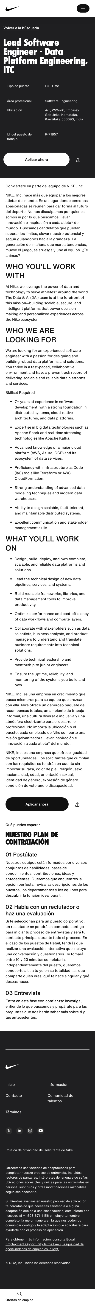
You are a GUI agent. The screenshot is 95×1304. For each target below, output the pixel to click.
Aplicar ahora (36, 159)
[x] (9, 1130)
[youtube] (40, 1130)
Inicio (10, 1084)
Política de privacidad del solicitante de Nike (39, 1150)
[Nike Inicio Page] (23, 8)
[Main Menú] (83, 8)
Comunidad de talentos (60, 1098)
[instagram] (30, 1130)
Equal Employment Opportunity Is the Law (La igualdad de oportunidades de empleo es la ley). (45, 1244)
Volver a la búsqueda (21, 28)
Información (58, 1084)
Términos (13, 1112)
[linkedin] (19, 1130)
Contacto (14, 1095)
